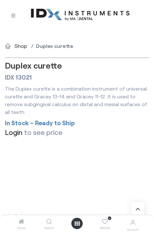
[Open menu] (77, 223)
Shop (21, 46)
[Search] (49, 221)
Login (13, 132)
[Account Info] (133, 222)
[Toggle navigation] (13, 15)
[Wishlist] (105, 222)
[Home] (21, 221)
